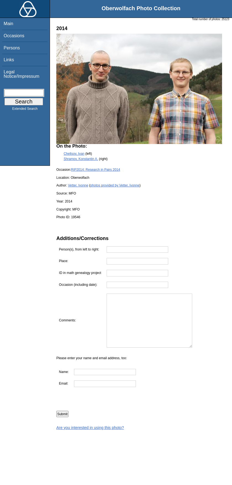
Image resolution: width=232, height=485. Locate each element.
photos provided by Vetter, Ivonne (114, 185)
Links (9, 59)
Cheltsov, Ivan (74, 154)
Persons (12, 48)
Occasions (14, 35)
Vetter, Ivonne (78, 185)
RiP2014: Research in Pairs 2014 (95, 170)
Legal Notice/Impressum (21, 74)
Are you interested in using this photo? (90, 427)
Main (8, 23)
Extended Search (25, 109)
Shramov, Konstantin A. (81, 159)
